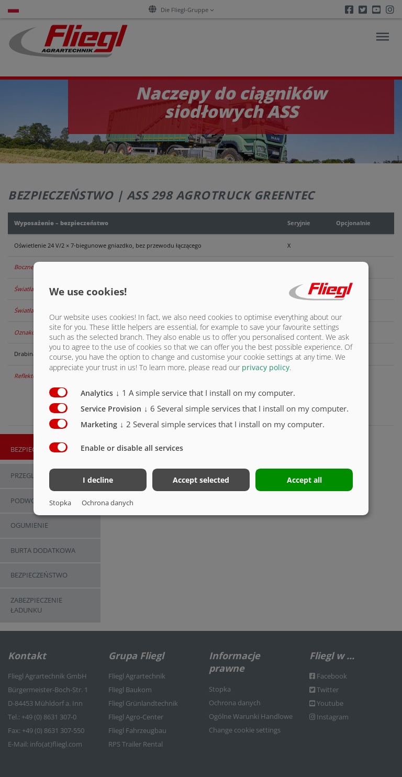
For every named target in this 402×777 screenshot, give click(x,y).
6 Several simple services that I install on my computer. (246, 408)
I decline (98, 480)
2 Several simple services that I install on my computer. (222, 423)
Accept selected (201, 480)
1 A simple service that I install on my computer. (205, 392)
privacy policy (265, 367)
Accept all (304, 480)
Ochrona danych (107, 502)
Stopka (60, 502)
